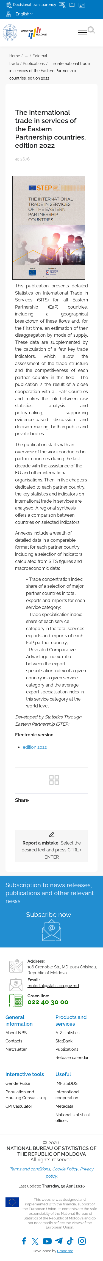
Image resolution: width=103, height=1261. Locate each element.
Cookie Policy (65, 1169)
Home (14, 56)
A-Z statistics (67, 1032)
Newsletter (16, 1049)
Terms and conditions (30, 1169)
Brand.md (65, 1251)
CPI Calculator (18, 1106)
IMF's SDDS (66, 1083)
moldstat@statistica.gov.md (53, 985)
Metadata (64, 1106)
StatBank (64, 1041)
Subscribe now (48, 915)
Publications (34, 63)
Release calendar (71, 1057)
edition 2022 (35, 747)
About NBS (16, 1032)
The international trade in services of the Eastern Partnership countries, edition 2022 (49, 70)
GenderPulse (17, 1083)
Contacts (13, 1041)
